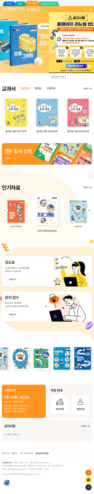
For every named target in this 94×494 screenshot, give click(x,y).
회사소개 (5, 453)
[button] (5, 220)
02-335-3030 (16, 397)
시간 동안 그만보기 (58, 77)
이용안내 (14, 453)
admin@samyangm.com (17, 469)
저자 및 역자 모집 (26, 453)
